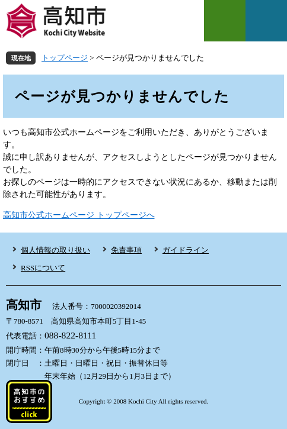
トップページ (65, 57)
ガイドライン (185, 250)
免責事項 (126, 250)
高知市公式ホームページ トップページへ (79, 215)
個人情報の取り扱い (55, 250)
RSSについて (43, 267)
